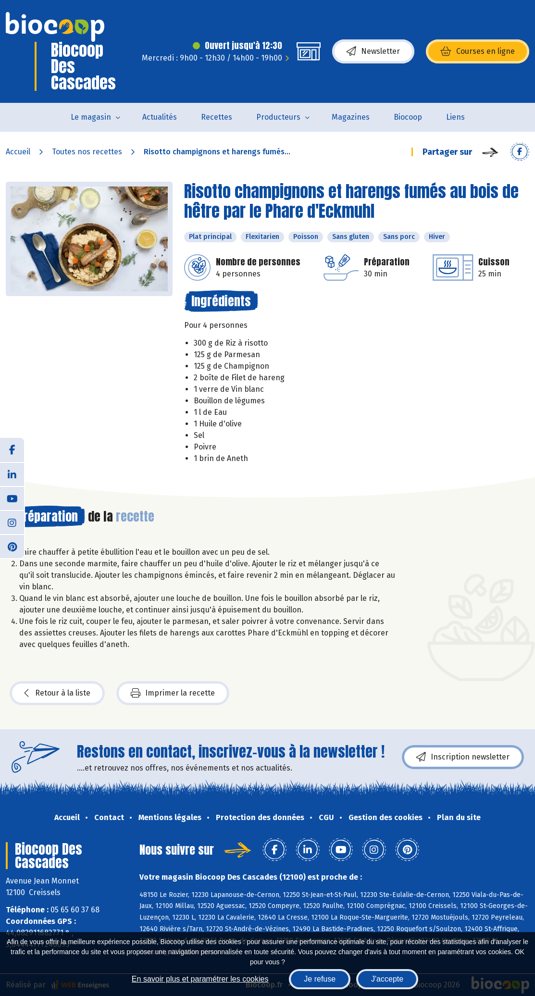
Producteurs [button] (278, 117)
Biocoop (408, 117)
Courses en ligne (477, 51)
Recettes (216, 117)
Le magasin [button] (91, 117)
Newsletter (373, 51)
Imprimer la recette (173, 693)
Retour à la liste (57, 693)
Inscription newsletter (463, 757)
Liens (455, 117)
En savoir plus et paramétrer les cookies (200, 979)
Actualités (159, 117)
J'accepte (387, 979)
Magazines (351, 117)
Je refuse (320, 979)
